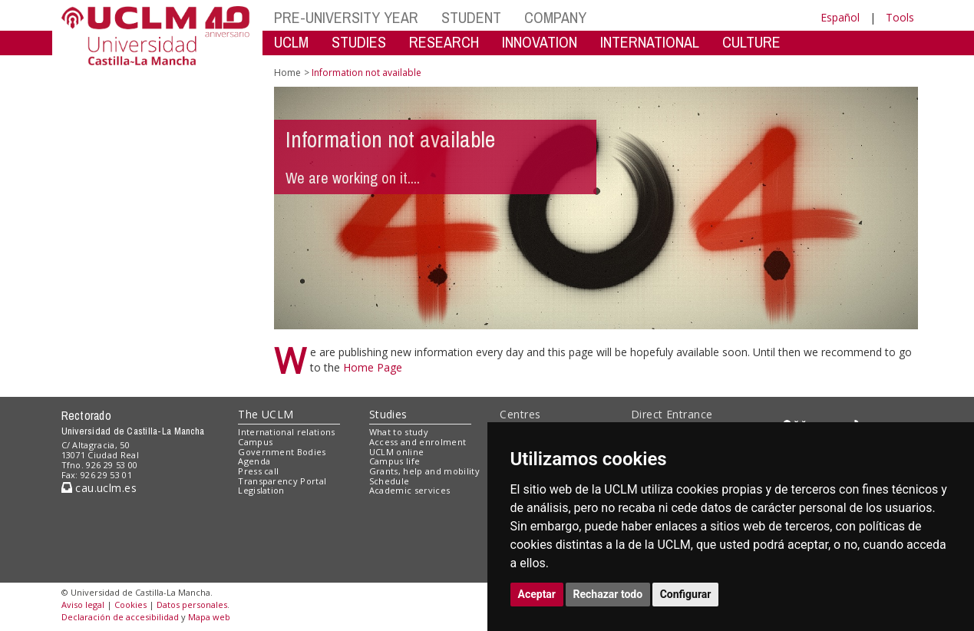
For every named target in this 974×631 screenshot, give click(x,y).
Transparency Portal (282, 481)
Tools (900, 17)
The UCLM (265, 414)
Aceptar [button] (537, 594)
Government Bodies (282, 452)
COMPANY (555, 17)
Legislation (261, 490)
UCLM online (396, 452)
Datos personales (192, 604)
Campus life (395, 461)
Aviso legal (82, 604)
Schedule (389, 481)
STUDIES (359, 41)
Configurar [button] (686, 594)
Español (840, 17)
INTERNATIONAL (649, 41)
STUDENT (471, 17)
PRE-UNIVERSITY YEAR (346, 17)
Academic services (410, 490)
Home (287, 72)
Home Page (372, 367)
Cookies (130, 604)
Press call (258, 471)
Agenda (254, 461)
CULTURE (751, 41)
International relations (286, 432)
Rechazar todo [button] (608, 594)
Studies (388, 414)
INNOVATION (539, 41)
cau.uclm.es (99, 488)
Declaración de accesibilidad (120, 617)
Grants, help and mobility (424, 471)
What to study (398, 432)
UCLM (291, 41)
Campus (255, 442)
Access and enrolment (418, 442)
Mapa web (209, 617)
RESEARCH (444, 41)
